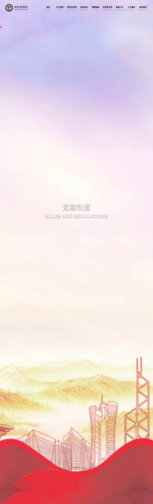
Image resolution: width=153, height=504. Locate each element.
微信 (135, 2)
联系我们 (129, 2)
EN (147, 2)
